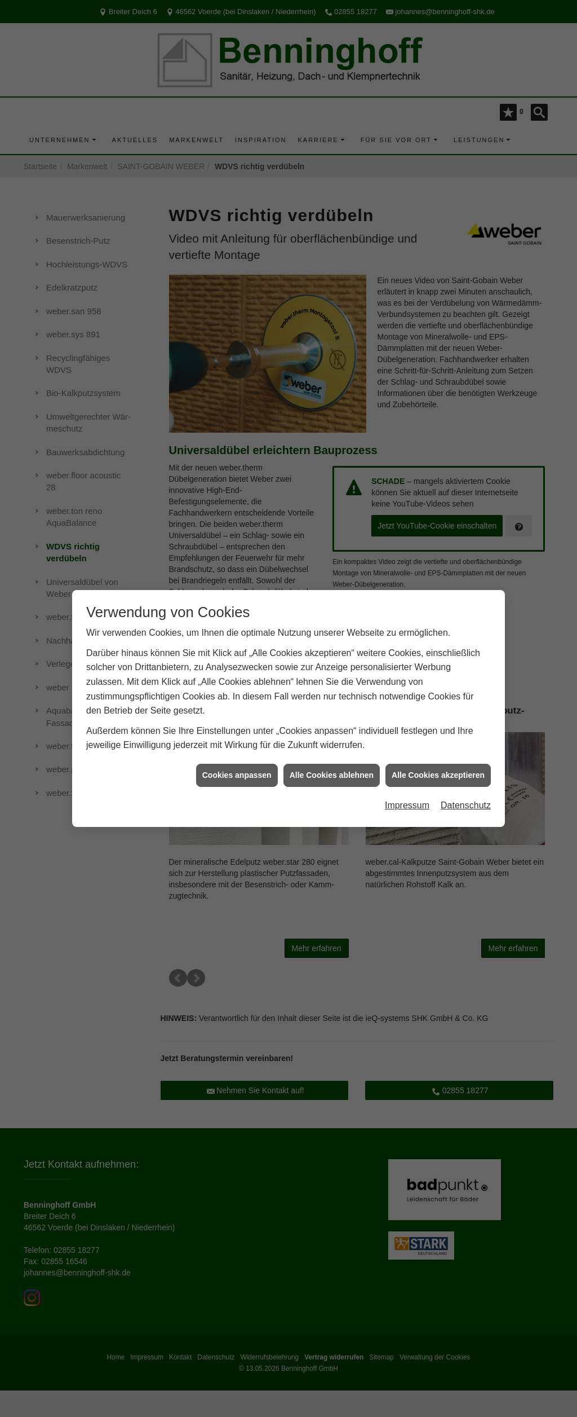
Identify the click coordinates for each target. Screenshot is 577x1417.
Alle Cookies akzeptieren (438, 774)
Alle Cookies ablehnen (332, 774)
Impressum (407, 805)
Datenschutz (466, 805)
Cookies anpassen (237, 774)
